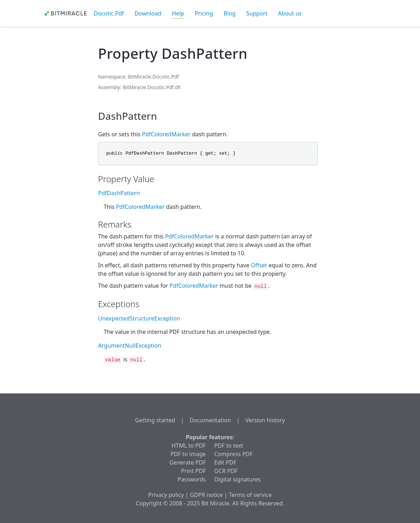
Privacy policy (166, 495)
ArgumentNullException (129, 345)
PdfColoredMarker (166, 134)
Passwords (192, 479)
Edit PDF (225, 462)
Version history (265, 420)
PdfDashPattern (119, 193)
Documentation (210, 420)
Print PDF (193, 471)
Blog (230, 13)
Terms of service (250, 495)
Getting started (155, 420)
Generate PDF (187, 462)
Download (148, 13)
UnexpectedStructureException (139, 318)
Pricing (204, 13)
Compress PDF (233, 454)
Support (256, 13)
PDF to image (188, 454)
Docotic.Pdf (109, 13)
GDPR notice (206, 495)
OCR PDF (225, 471)
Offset (259, 265)
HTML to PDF (189, 445)
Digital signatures (237, 479)
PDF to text (228, 445)
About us (290, 13)
